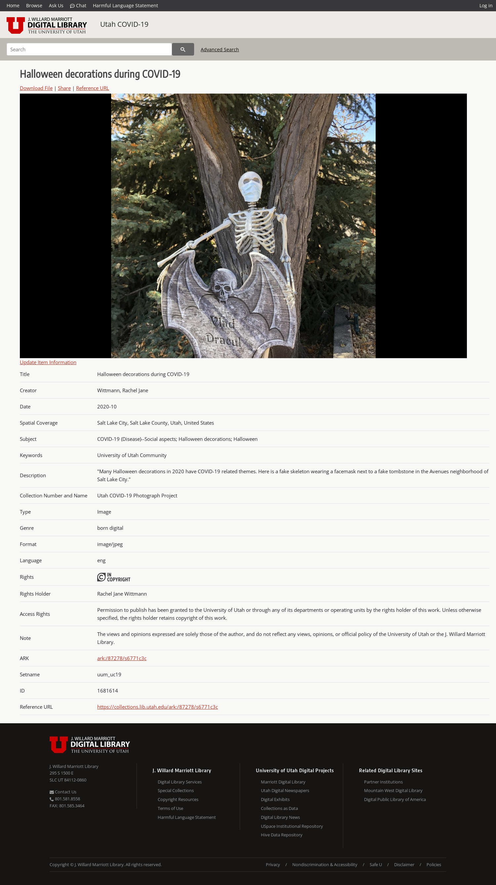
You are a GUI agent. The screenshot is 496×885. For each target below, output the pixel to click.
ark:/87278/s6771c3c (121, 658)
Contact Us (63, 792)
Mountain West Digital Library (393, 790)
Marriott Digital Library (283, 782)
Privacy (273, 864)
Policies (434, 864)
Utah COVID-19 (124, 24)
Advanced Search (220, 49)
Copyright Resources (178, 799)
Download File (36, 88)
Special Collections (176, 790)
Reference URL (92, 88)
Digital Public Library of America (395, 799)
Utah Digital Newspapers (285, 790)
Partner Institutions (383, 782)
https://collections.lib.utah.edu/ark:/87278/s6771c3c (157, 706)
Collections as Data (279, 808)
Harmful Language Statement (125, 5)
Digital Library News (280, 817)
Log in (486, 5)
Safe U (376, 864)
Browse (34, 5)
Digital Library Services (180, 782)
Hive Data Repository (282, 835)
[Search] (89, 49)
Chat (78, 5)
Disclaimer (404, 864)
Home (13, 5)
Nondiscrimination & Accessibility (324, 864)
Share (64, 88)
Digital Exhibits (275, 799)
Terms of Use (170, 808)
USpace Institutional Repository (292, 826)
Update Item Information (48, 362)
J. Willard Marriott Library (74, 766)
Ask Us (56, 5)
